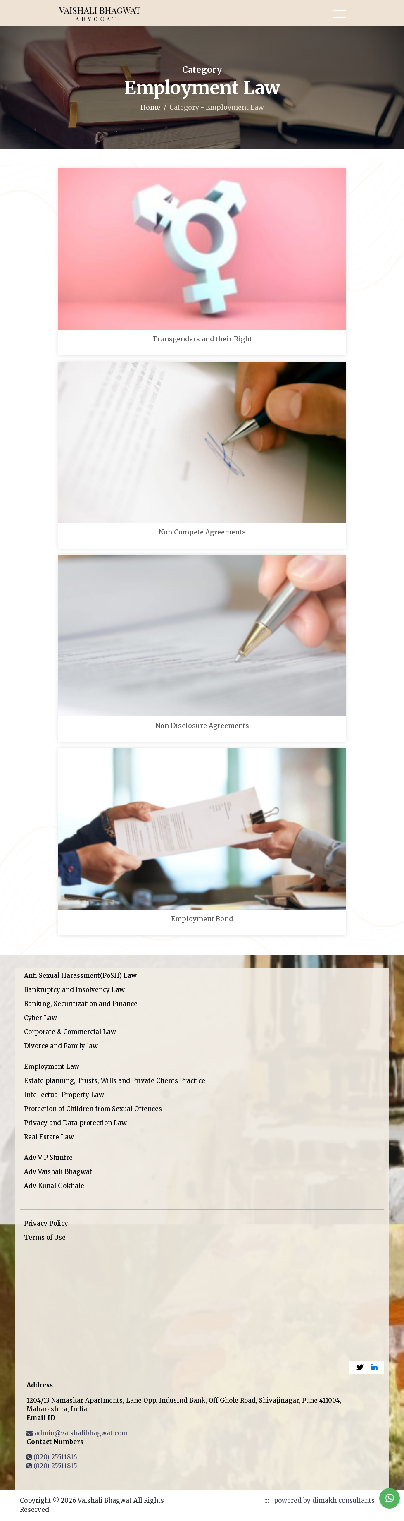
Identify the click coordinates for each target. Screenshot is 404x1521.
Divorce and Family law (61, 1046)
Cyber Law (40, 1018)
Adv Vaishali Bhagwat (58, 1172)
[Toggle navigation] (339, 14)
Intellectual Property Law (64, 1095)
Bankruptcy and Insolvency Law (74, 990)
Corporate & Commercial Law (70, 1032)
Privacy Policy (46, 1223)
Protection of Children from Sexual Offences (93, 1109)
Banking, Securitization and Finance (81, 1004)
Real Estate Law (49, 1137)
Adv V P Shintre (48, 1158)
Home (150, 107)
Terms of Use (45, 1237)
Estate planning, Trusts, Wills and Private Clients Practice (114, 1081)
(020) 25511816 (51, 1457)
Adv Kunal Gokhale (54, 1186)
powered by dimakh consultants (324, 1500)
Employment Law (51, 1067)
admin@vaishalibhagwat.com (77, 1433)
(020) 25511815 (51, 1466)
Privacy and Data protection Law (75, 1123)
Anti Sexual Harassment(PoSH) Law (80, 976)
